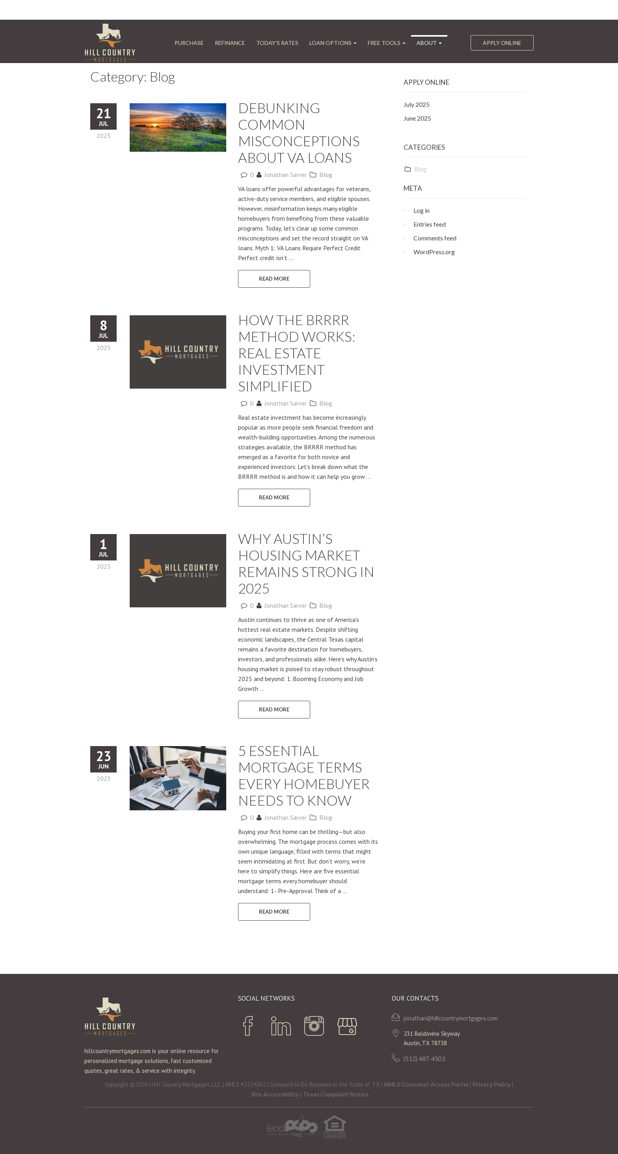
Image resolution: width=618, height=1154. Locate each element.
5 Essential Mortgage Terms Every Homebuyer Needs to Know (304, 775)
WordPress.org (434, 251)
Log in (421, 210)
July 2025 (417, 104)
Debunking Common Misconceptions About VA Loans (299, 132)
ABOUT (429, 42)
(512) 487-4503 (424, 1058)
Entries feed (429, 224)
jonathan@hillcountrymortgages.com (451, 1018)
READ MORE (274, 278)
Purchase (189, 42)
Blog (325, 174)
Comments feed (434, 238)
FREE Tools (387, 42)
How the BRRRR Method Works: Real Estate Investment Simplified (297, 352)
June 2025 (417, 118)
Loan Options (333, 42)
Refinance (230, 42)
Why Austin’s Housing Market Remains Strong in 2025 (306, 563)
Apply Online (502, 42)
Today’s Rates (277, 42)
